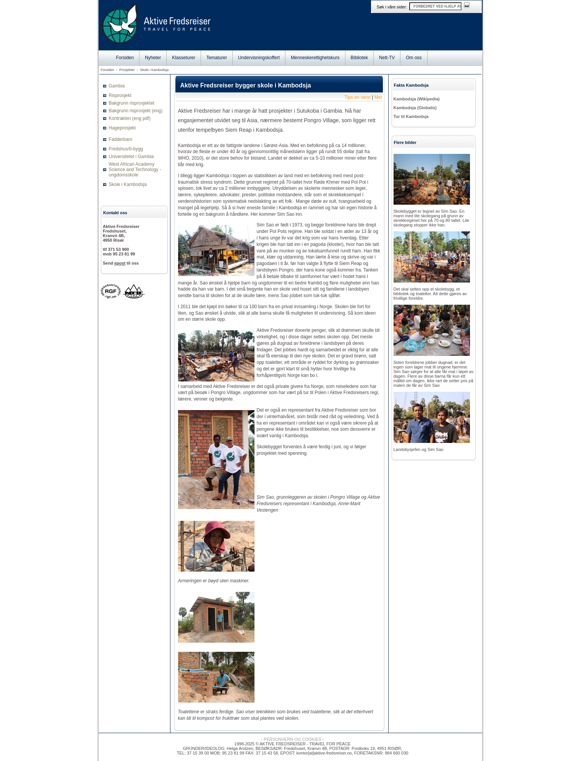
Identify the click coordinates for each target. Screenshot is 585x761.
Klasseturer (183, 57)
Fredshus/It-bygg (126, 149)
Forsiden (125, 57)
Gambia (117, 86)
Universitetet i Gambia (131, 156)
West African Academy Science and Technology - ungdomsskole (135, 170)
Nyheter (153, 57)
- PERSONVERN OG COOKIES (291, 739)
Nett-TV (387, 57)
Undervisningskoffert (259, 57)
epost (119, 263)
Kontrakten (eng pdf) (130, 118)
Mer (378, 97)
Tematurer (216, 57)
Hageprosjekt (122, 128)
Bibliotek (359, 57)
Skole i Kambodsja (154, 70)
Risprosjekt (120, 95)
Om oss (413, 57)
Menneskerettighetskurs (315, 57)
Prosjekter (127, 70)
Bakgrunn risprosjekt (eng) (136, 110)
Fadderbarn (121, 139)
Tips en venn (358, 97)
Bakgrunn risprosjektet (131, 103)
